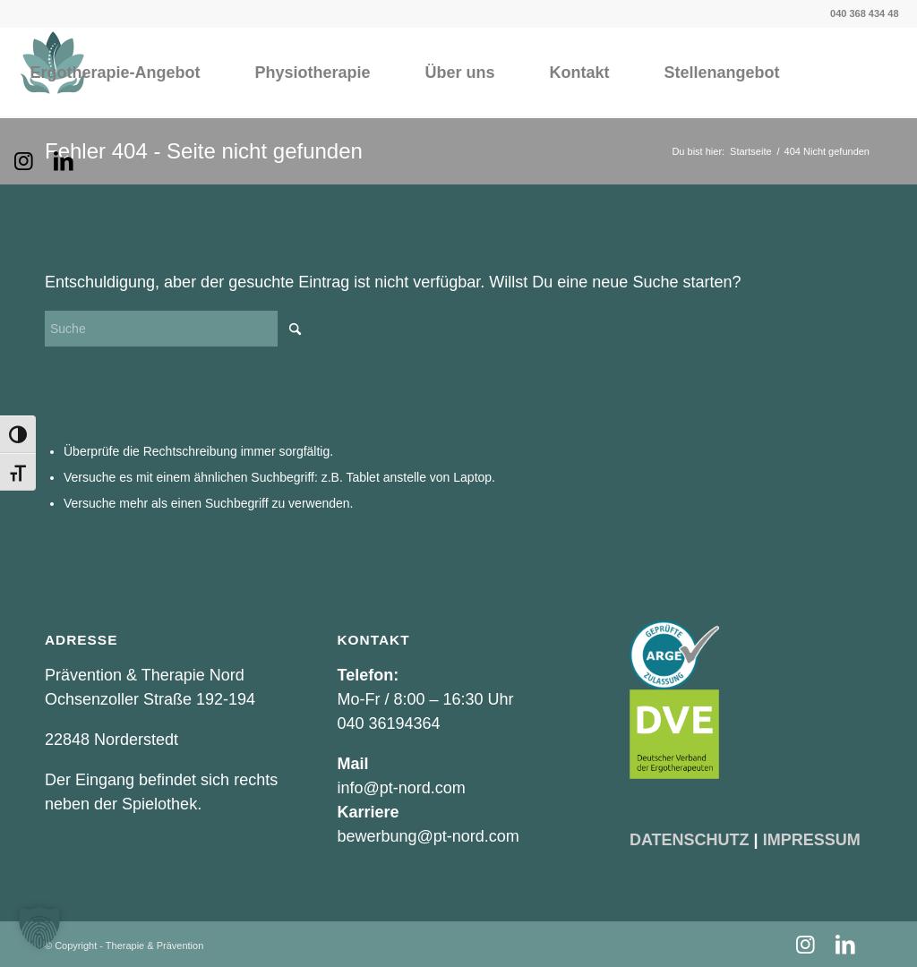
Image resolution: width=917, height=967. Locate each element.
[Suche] (179, 329)
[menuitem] (114, 72)
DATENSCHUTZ (690, 840)
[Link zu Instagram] (23, 161)
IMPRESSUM (812, 840)
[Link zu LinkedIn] (63, 161)
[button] (39, 927)
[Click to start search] (295, 329)
